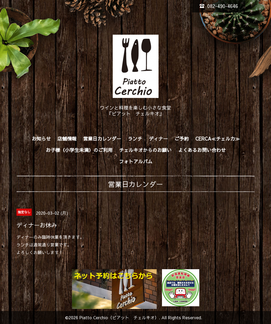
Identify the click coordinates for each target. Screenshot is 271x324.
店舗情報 (66, 138)
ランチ (135, 138)
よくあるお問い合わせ (202, 150)
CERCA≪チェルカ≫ (217, 138)
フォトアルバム (135, 161)
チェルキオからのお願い (145, 150)
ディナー (158, 138)
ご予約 (181, 138)
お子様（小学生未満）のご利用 (79, 150)
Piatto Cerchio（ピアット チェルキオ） (119, 317)
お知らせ (41, 138)
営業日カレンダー (102, 138)
